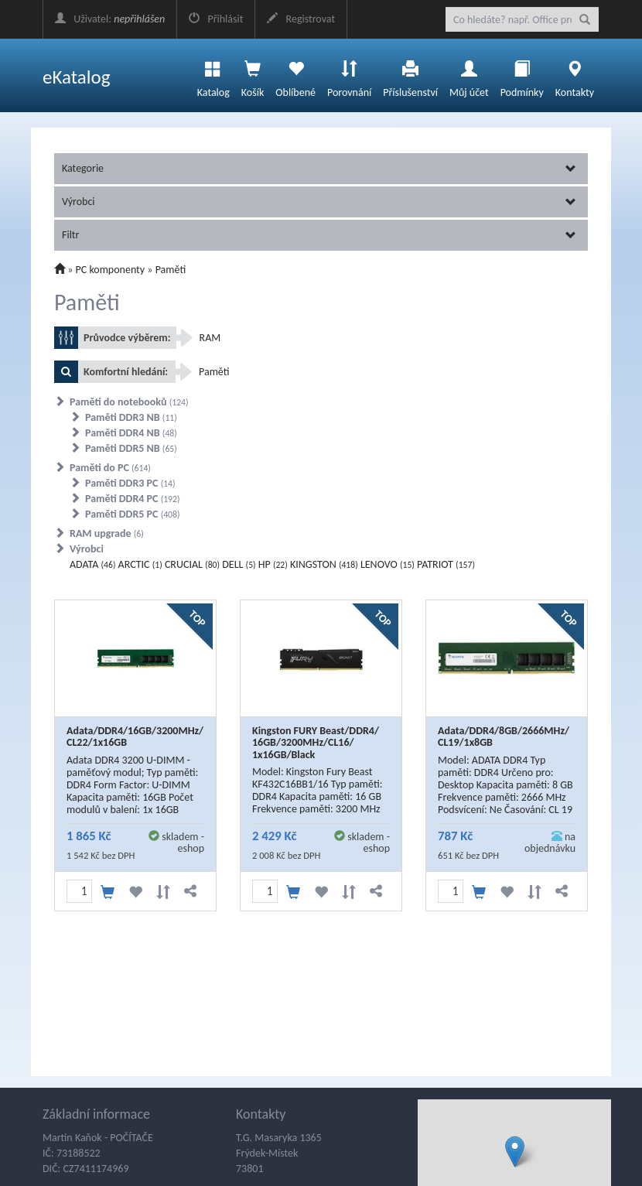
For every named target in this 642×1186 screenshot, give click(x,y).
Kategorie (319, 168)
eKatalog (77, 77)
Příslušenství (410, 75)
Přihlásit (216, 19)
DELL (238, 564)
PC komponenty (110, 269)
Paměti (170, 269)
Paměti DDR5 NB (131, 448)
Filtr (319, 234)
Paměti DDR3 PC (130, 483)
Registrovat (301, 19)
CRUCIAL (192, 564)
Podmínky (522, 75)
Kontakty (574, 75)
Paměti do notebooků (129, 401)
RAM (210, 337)
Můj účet (469, 75)
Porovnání (349, 75)
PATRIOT (446, 564)
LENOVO (387, 564)
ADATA (92, 564)
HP (273, 564)
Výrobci (319, 201)
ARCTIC (140, 564)
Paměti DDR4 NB (131, 432)
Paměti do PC (110, 467)
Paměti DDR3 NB (131, 417)
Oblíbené (295, 75)
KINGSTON (324, 564)
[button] (514, 1151)
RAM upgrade (107, 533)
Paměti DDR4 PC (132, 498)
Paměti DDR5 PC (132, 514)
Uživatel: (110, 19)
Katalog (213, 75)
